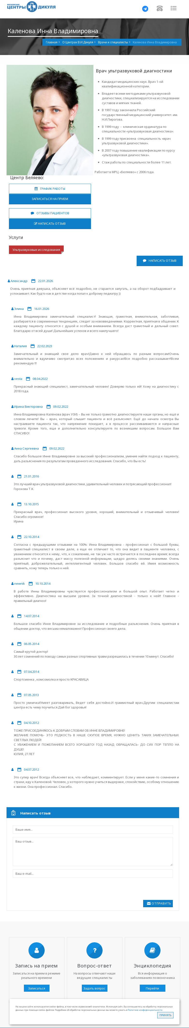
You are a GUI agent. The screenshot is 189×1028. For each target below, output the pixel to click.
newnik (19, 583)
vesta (18, 378)
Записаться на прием (50, 199)
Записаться (36, 988)
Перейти (152, 988)
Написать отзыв (50, 223)
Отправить (161, 903)
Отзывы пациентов (50, 213)
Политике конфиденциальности (145, 1010)
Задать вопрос (94, 988)
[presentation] (49, 890)
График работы (50, 188)
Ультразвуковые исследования (36, 249)
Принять (165, 1015)
